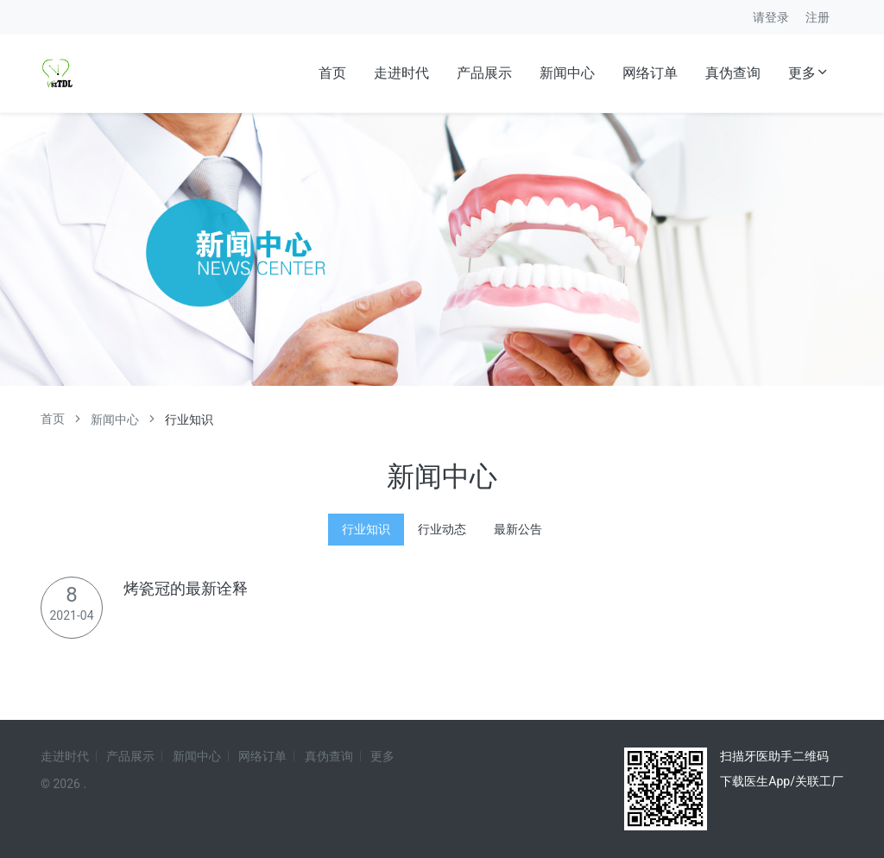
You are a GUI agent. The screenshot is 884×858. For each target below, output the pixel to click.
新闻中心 (567, 73)
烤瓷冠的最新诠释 (185, 588)
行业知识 (366, 529)
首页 (332, 73)
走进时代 (401, 73)
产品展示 (484, 73)
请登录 (771, 17)
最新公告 (518, 529)
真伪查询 (733, 73)
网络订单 (650, 73)
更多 (809, 73)
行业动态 (442, 529)
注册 (817, 17)
